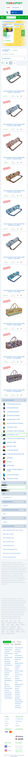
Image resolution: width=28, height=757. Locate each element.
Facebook (8, 746)
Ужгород (3, 633)
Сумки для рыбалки (10, 450)
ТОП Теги (19, 641)
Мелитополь (12, 631)
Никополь (18, 631)
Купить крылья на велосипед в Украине (11, 553)
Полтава (12, 624)
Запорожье (3, 622)
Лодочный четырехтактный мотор (18, 680)
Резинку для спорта (8, 647)
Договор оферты (14, 756)
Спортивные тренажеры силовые (17, 667)
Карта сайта (21, 755)
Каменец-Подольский (10, 633)
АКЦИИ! (8, 7)
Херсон (7, 624)
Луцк (7, 631)
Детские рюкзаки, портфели (12, 423)
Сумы (8, 626)
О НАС (16, 723)
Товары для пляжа (19, 647)
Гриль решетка (18, 707)
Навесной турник (8, 657)
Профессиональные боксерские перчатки (19, 686)
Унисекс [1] (5, 505)
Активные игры (7, 696)
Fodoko (4, 487)
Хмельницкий (13, 626)
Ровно (18, 626)
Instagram (8, 750)
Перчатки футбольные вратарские (17, 692)
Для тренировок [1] (7, 497)
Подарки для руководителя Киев (10, 549)
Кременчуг (3, 629)
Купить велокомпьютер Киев (9, 557)
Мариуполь (20, 622)
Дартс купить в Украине (8, 534)
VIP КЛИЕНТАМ (18, 721)
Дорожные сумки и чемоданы (13, 431)
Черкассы (22, 624)
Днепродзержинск (12, 627)
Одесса (11, 620)
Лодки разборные (8, 697)
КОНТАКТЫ (17, 725)
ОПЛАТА (6, 721)
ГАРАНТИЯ (7, 723)
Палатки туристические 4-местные (19, 674)
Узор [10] (5, 522)
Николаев (15, 622)
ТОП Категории (7, 641)
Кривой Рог (9, 622)
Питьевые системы (10, 478)
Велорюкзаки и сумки (11, 419)
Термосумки (8, 465)
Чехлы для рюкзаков (10, 475)
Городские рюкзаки (10, 408)
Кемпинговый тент (19, 663)
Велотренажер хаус (19, 657)
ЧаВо (12, 644)
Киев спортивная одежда (8, 537)
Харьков (6, 620)
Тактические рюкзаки (11, 415)
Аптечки (7, 461)
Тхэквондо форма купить (8, 545)
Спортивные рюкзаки (10, 412)
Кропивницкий (4, 627)
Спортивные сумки (10, 435)
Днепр (15, 620)
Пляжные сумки (9, 442)
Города (13, 641)
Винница (3, 624)
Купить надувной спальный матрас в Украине (13, 530)
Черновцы (19, 627)
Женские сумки (9, 446)
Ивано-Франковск (10, 629)
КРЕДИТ (6, 725)
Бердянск (23, 631)
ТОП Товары (6, 644)
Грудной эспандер (19, 670)
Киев (2, 620)
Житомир (3, 626)
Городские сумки (9, 427)
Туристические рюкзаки (11, 404)
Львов (19, 620)
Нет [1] (4, 513)
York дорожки (7, 663)
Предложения (18, 644)
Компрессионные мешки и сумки (12, 470)
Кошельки (7, 458)
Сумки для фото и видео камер (13, 438)
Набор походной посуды (8, 541)
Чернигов (17, 624)
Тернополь (17, 629)
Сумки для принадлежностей (13, 454)
